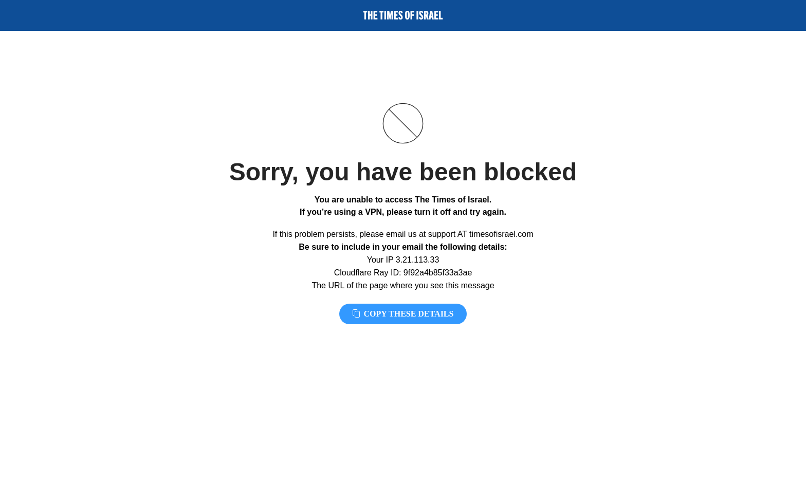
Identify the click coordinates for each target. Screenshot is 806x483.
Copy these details (403, 313)
